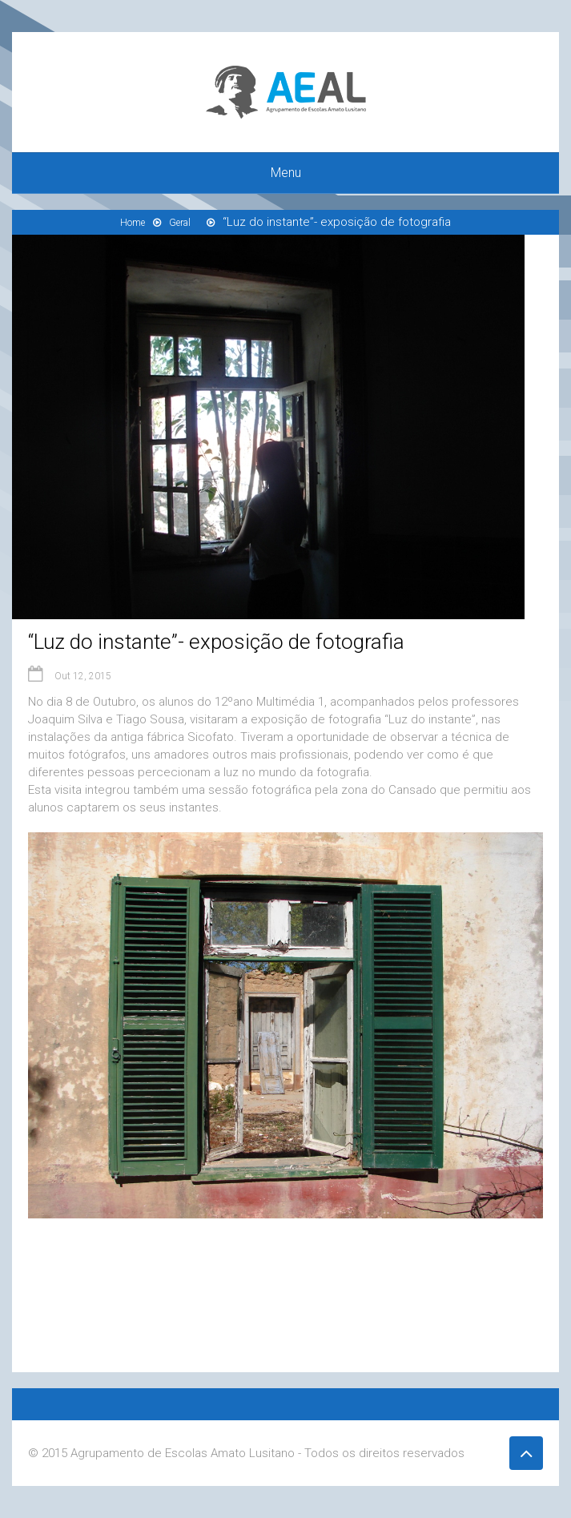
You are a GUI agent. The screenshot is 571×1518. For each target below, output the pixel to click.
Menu (286, 172)
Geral (180, 222)
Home (132, 222)
